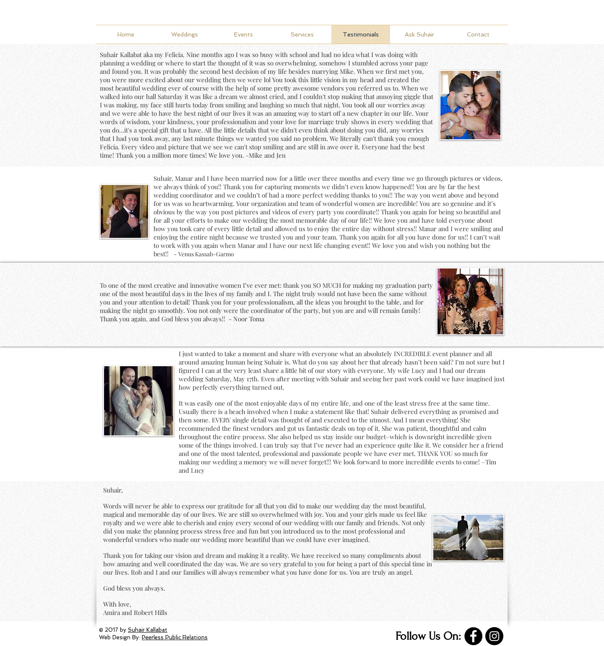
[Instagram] (494, 636)
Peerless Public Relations (175, 637)
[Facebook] (473, 636)
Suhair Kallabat (121, 54)
